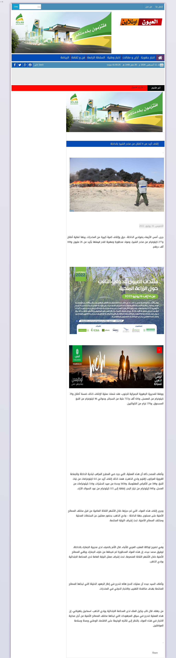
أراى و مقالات (131, 57)
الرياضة (64, 57)
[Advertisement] (115, 436)
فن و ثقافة (78, 57)
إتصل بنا (159, 7)
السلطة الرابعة (96, 57)
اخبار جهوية (148, 57)
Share (155, 652)
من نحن (148, 7)
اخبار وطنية (113, 57)
